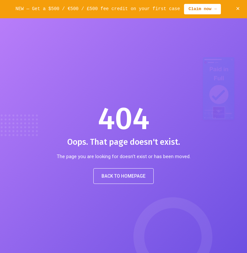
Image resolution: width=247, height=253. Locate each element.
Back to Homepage (123, 176)
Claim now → (203, 9)
